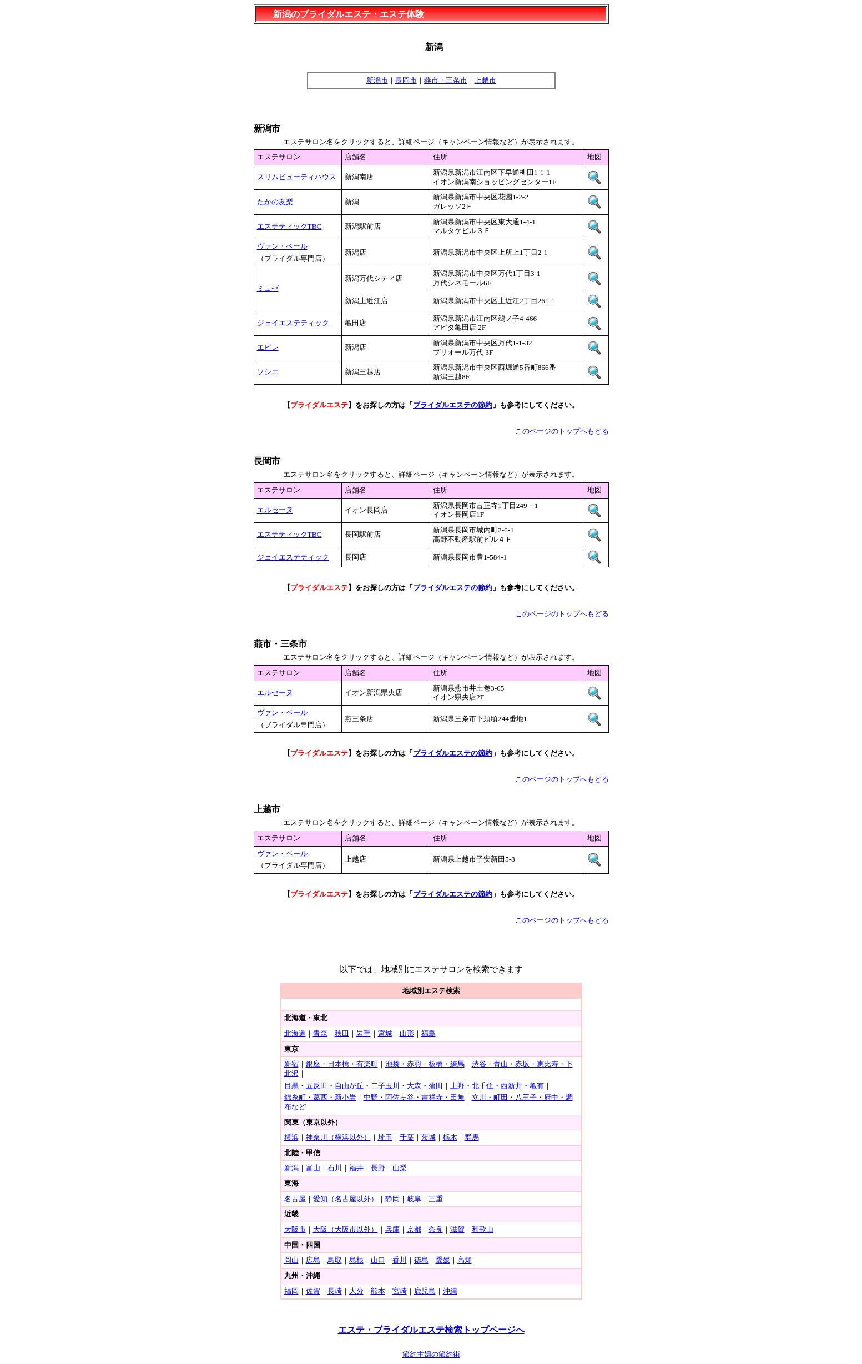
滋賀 (457, 1229)
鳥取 (334, 1260)
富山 (313, 1168)
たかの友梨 (275, 202)
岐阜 (414, 1199)
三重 (436, 1199)
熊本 (378, 1291)
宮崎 (399, 1291)
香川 (399, 1260)
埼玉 (385, 1137)
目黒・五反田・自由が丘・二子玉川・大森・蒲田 (363, 1085)
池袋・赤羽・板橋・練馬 (425, 1064)
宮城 (385, 1033)
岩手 (363, 1033)
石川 (334, 1168)
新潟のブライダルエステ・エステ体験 (348, 14)
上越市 (485, 80)
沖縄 (450, 1291)
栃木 (450, 1137)
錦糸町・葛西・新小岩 (320, 1097)
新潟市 (377, 80)
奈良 (436, 1229)
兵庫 (392, 1229)
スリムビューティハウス (296, 177)
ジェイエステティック (293, 323)
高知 (464, 1260)
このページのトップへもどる (562, 431)
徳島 (421, 1260)
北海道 (295, 1033)
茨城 (428, 1137)
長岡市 (406, 80)
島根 (356, 1260)
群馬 (472, 1137)
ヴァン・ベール (282, 246)
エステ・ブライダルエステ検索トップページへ (431, 1330)
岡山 (291, 1260)
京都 (414, 1229)
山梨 (399, 1168)
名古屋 (295, 1199)
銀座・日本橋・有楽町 (342, 1064)
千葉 (407, 1137)
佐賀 (313, 1291)
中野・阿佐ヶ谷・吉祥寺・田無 (414, 1097)
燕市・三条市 (445, 80)
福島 (428, 1033)
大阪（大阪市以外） (345, 1229)
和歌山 (482, 1229)
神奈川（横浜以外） (338, 1137)
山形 (407, 1033)
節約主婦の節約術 (431, 1354)
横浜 (291, 1137)
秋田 (342, 1033)
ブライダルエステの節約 (452, 405)
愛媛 (443, 1260)
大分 (356, 1291)
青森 (320, 1033)
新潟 (291, 1168)
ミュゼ (268, 288)
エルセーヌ (275, 510)
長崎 (334, 1291)
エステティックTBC (289, 226)
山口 (378, 1260)
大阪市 (295, 1229)
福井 (356, 1168)
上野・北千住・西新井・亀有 (497, 1085)
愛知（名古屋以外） (345, 1199)
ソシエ (268, 372)
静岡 (392, 1199)
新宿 (291, 1064)
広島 (313, 1260)
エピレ (268, 347)
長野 (378, 1168)
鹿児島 (425, 1291)
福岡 (291, 1291)
